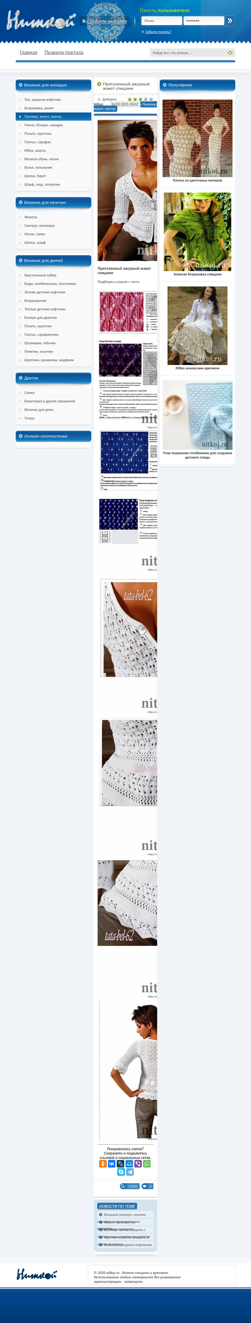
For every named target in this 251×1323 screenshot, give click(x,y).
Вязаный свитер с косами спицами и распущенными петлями (121, 1215)
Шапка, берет (35, 176)
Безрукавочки (35, 300)
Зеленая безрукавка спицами (198, 272)
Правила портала (64, 52)
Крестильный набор (40, 275)
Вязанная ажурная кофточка (128, 1245)
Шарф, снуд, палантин (42, 184)
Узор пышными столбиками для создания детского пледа (197, 453)
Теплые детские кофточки (44, 309)
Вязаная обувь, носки (41, 159)
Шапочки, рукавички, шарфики (49, 360)
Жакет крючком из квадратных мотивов (116, 1222)
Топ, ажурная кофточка (42, 99)
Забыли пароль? (158, 32)
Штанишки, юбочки (40, 343)
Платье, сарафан (37, 142)
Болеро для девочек (40, 317)
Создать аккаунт (104, 21)
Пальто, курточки (38, 326)
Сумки (29, 392)
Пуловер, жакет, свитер (42, 116)
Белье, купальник (38, 167)
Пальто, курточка (37, 133)
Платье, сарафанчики (41, 334)
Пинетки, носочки (38, 351)
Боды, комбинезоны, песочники (50, 283)
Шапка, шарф (35, 242)
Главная (28, 52)
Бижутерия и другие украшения (49, 401)
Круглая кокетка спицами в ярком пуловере (123, 1237)
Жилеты (30, 217)
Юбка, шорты (35, 150)
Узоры (29, 418)
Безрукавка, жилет (39, 108)
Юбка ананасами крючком (197, 366)
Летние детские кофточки (44, 292)
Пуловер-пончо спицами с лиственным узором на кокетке (123, 1230)
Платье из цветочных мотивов (197, 178)
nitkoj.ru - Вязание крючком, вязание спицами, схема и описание (56, 20)
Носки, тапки (34, 234)
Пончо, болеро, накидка (43, 125)
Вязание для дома (39, 409)
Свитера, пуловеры (39, 225)
